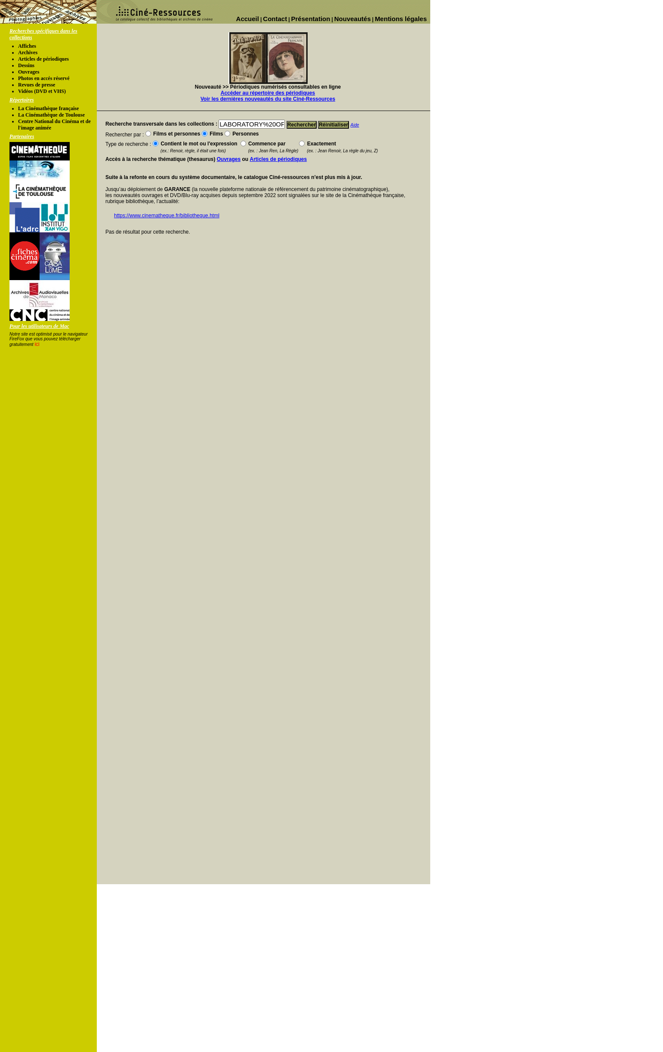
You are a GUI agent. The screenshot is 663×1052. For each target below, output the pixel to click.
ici (36, 344)
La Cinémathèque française (48, 108)
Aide (355, 125)
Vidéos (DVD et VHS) (42, 91)
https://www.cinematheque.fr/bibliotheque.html (166, 216)
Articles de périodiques (43, 59)
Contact (275, 18)
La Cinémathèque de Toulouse (51, 115)
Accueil (247, 18)
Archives (27, 52)
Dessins (26, 65)
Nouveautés (352, 18)
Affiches (27, 46)
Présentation (310, 18)
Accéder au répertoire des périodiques (268, 93)
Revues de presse (36, 85)
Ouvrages (28, 72)
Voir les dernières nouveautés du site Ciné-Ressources (267, 99)
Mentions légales (401, 18)
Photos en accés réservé (44, 78)
